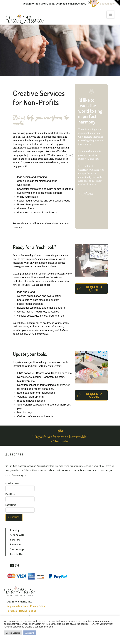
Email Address (13, 483)
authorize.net (62, 384)
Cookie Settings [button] (13, 633)
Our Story (15, 539)
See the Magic (17, 549)
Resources (15, 544)
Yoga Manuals (17, 534)
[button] (111, 14)
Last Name (10, 505)
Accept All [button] (29, 633)
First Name (10, 494)
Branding (14, 530)
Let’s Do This (16, 554)
